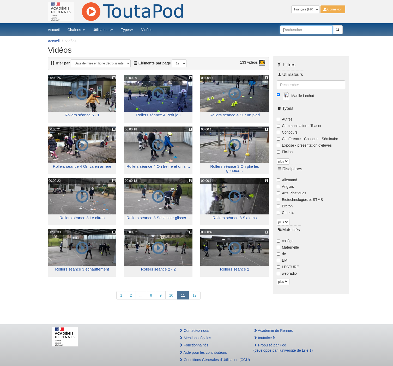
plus (283, 161)
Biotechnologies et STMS (300, 199)
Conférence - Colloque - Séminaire (307, 139)
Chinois (285, 213)
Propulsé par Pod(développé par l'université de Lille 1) (283, 347)
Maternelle (288, 247)
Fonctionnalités (193, 345)
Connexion (332, 9)
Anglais (285, 186)
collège (285, 241)
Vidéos (146, 30)
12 (194, 295)
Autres (284, 119)
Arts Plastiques (291, 193)
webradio (287, 273)
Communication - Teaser (299, 126)
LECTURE (288, 267)
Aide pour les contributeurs (203, 352)
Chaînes (76, 30)
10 (171, 295)
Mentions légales (195, 338)
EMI (282, 260)
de (281, 254)
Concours (287, 132)
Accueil (54, 30)
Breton (285, 206)
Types (127, 30)
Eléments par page (152, 63)
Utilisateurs (103, 30)
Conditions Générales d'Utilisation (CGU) (210, 360)
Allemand (287, 180)
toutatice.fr (264, 338)
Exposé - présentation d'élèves (304, 145)
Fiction (285, 152)
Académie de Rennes (273, 330)
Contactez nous (194, 330)
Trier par (60, 63)
